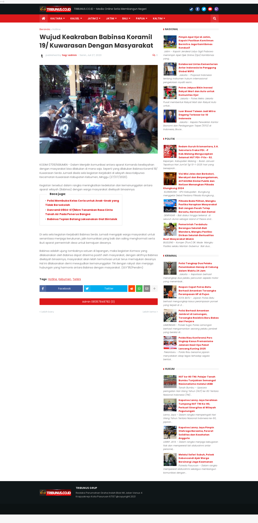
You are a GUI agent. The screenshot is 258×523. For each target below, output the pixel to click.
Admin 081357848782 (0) (98, 301)
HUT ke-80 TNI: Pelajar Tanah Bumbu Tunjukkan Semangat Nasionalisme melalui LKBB (197, 380)
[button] (215, 18)
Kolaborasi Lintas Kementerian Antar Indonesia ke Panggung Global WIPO (198, 68)
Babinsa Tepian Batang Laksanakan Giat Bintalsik (82, 219)
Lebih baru (47, 312)
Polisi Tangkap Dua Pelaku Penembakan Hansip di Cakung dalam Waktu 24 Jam (198, 267)
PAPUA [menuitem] (140, 18)
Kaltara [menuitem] (56, 18)
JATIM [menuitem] (110, 18)
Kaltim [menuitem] (158, 18)
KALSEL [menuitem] (74, 18)
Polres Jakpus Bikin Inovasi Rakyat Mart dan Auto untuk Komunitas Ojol (196, 91)
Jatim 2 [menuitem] (93, 18)
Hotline (56, 29)
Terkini (77, 279)
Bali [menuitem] (125, 18)
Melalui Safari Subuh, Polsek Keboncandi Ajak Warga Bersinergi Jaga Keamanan (196, 458)
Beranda (45, 29)
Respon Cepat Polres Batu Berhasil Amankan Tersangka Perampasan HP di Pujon (197, 290)
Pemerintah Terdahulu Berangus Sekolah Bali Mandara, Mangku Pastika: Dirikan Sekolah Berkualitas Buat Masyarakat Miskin (188, 231)
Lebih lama (149, 312)
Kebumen (65, 279)
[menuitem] (44, 18)
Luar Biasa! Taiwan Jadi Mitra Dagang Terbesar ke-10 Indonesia (197, 115)
